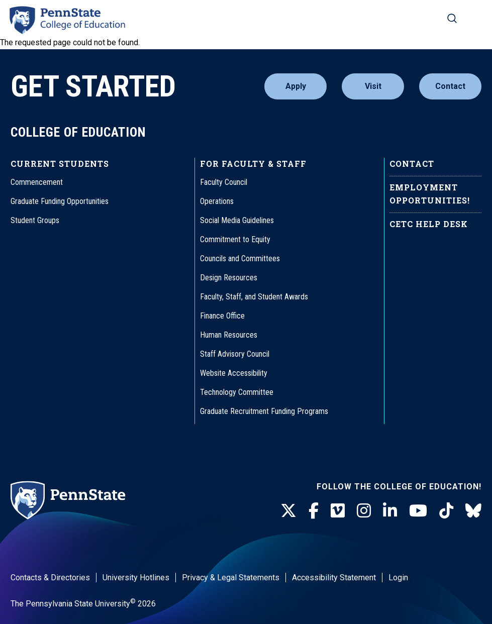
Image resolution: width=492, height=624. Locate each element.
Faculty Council (223, 182)
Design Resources (228, 277)
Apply (295, 86)
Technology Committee (236, 392)
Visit (373, 86)
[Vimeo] (338, 511)
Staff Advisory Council (234, 354)
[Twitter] (288, 511)
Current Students (60, 163)
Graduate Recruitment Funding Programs (264, 411)
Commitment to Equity (235, 239)
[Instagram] (364, 511)
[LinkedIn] (390, 511)
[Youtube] (418, 511)
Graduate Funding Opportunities (60, 201)
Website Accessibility (233, 373)
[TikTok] (446, 511)
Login (398, 577)
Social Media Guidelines (237, 220)
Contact (450, 86)
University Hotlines (136, 577)
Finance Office (222, 316)
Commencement (37, 182)
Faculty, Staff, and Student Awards (254, 296)
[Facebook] (314, 511)
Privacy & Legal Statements (230, 577)
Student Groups (35, 220)
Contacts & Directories (50, 577)
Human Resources (228, 335)
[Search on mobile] (452, 18)
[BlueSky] (473, 511)
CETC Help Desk (428, 224)
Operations (217, 201)
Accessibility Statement (334, 577)
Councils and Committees (240, 258)
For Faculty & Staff (253, 163)
